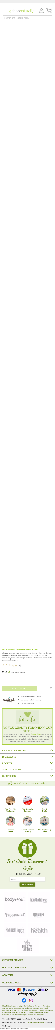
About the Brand (12, 769)
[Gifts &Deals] (44, 800)
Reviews (7, 763)
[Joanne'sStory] (10, 821)
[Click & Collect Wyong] (27, 821)
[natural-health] (15, 930)
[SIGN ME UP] (27, 884)
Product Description (14, 750)
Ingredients (9, 757)
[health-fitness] (39, 899)
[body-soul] (15, 899)
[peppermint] (15, 914)
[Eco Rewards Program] (27, 800)
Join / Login (40, 11)
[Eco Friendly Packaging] (10, 800)
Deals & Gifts (35, 734)
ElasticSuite (24, 1029)
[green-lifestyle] (39, 914)
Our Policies (9, 776)
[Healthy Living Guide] (44, 821)
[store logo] (21, 11)
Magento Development (37, 1022)
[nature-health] (39, 930)
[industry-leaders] (28, 945)
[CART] (49, 11)
